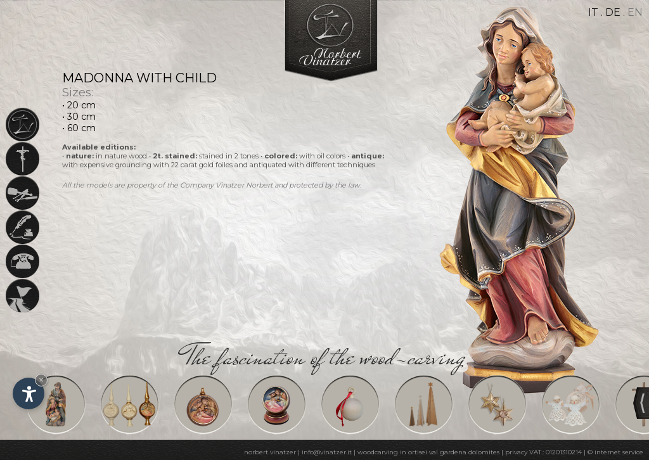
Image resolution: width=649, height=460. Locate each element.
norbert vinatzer (270, 452)
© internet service (615, 452)
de (612, 12)
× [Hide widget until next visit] (41, 380)
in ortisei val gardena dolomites (449, 452)
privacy (516, 452)
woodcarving (377, 452)
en (635, 12)
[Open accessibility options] (28, 393)
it (593, 12)
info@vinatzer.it (327, 452)
